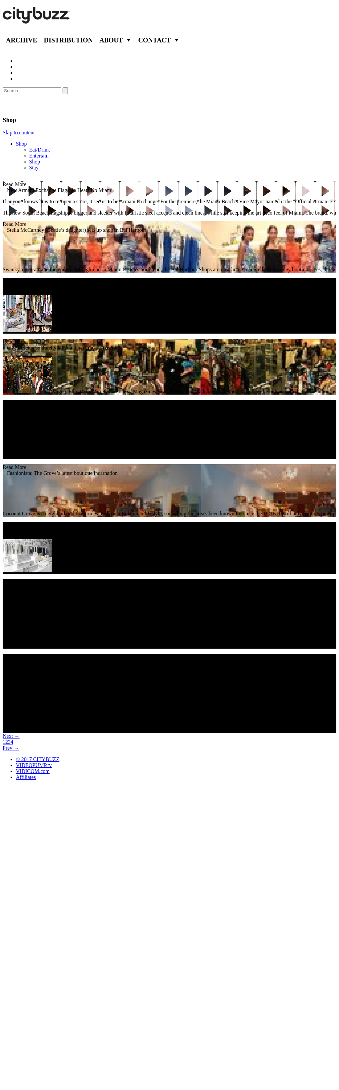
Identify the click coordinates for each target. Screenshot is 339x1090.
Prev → (11, 748)
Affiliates (26, 777)
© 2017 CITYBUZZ (37, 759)
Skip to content (19, 132)
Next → (11, 736)
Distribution (68, 40)
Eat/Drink (39, 150)
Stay (33, 167)
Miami (14, 105)
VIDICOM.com (33, 771)
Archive (21, 40)
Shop (21, 144)
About (111, 40)
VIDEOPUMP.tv (34, 765)
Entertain (39, 156)
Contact (154, 40)
